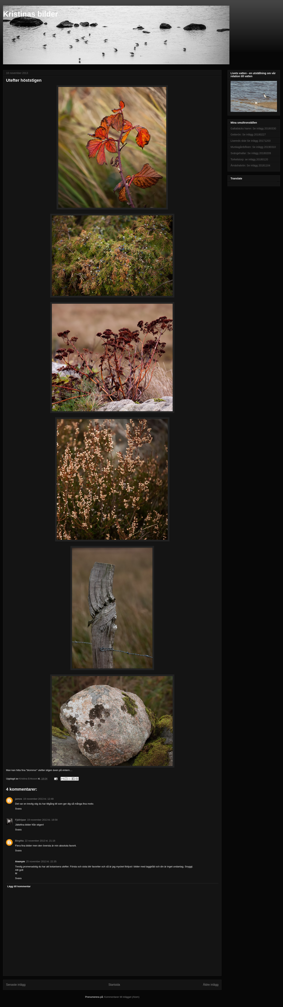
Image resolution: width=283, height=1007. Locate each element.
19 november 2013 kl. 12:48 (38, 798)
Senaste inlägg (15, 984)
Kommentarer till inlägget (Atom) (121, 996)
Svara (18, 808)
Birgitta (19, 840)
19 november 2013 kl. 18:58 (42, 819)
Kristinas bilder (30, 14)
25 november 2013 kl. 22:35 (41, 861)
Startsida (114, 984)
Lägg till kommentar (19, 886)
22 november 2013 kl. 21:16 (40, 840)
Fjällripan (20, 819)
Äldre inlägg (210, 984)
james (18, 798)
